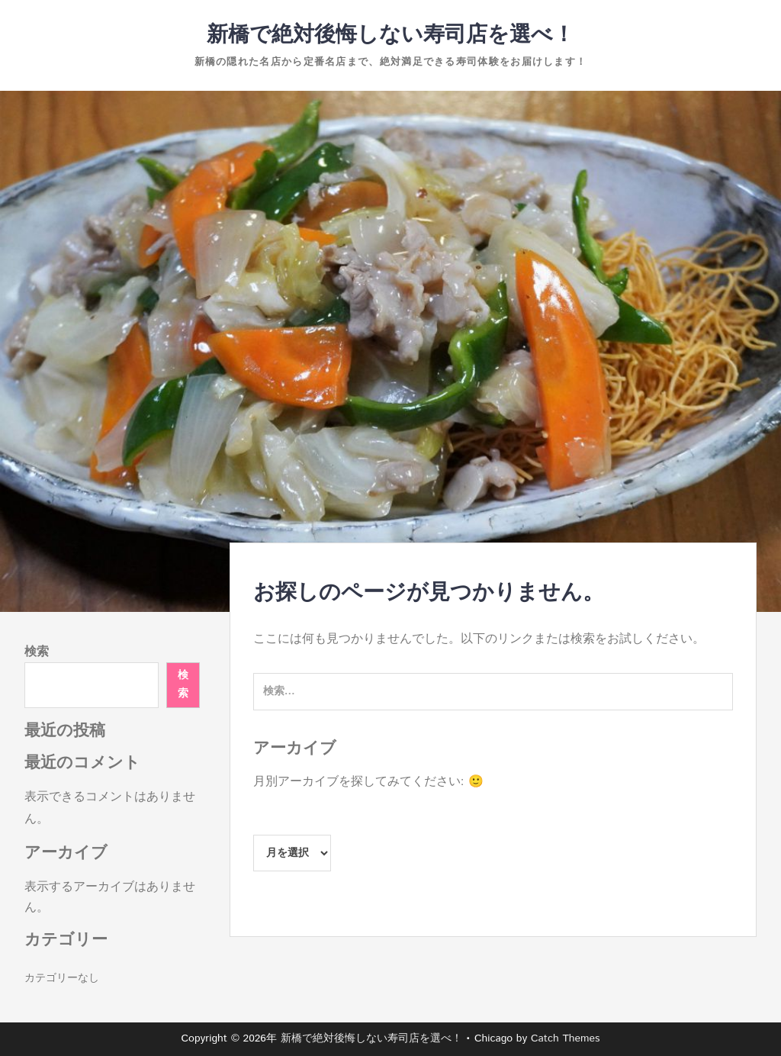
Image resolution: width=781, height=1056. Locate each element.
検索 (36, 652)
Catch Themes (565, 1038)
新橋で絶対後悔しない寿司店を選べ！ (390, 35)
